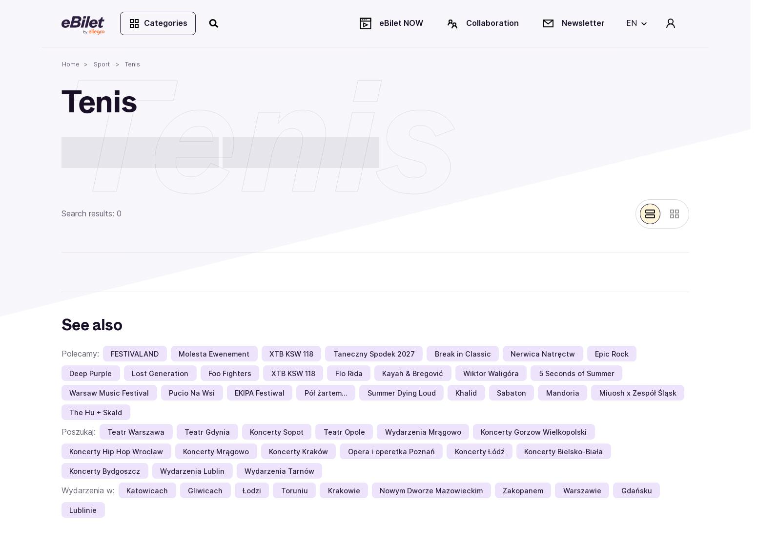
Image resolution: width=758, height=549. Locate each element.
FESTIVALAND (135, 354)
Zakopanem (523, 490)
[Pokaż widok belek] (650, 214)
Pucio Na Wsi (192, 393)
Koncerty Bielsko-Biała (563, 451)
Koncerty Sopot (277, 432)
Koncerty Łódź (480, 451)
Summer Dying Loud (402, 393)
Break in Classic (463, 354)
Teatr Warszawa (135, 432)
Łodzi (252, 490)
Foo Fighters (229, 373)
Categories (157, 23)
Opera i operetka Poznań (391, 451)
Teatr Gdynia (207, 432)
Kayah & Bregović (412, 373)
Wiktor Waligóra (491, 373)
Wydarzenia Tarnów (279, 471)
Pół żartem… (326, 393)
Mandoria (562, 393)
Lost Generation (160, 373)
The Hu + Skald (95, 412)
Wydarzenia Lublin (192, 471)
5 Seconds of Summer (577, 373)
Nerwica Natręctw (543, 354)
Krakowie (344, 490)
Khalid (466, 393)
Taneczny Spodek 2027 (374, 354)
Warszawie (582, 490)
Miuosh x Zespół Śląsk (637, 393)
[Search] (214, 23)
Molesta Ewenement (214, 354)
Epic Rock (612, 354)
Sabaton (511, 393)
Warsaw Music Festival (109, 393)
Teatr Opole (344, 432)
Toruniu (294, 490)
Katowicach (147, 490)
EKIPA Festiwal (260, 393)
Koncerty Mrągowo (216, 451)
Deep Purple (90, 373)
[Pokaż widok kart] (674, 214)
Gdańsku (636, 490)
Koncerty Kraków (298, 451)
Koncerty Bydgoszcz (104, 471)
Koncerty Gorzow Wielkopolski (534, 432)
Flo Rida (349, 373)
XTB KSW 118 (291, 354)
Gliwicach (205, 490)
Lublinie (83, 510)
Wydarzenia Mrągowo (423, 432)
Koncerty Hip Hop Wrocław (116, 451)
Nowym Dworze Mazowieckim (431, 490)
